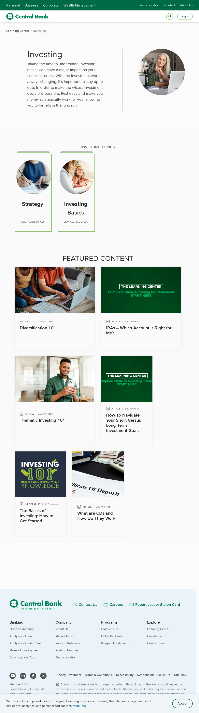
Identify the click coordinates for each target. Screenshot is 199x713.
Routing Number (66, 648)
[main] (98, 314)
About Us (186, 5)
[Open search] (169, 16)
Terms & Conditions (98, 673)
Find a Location (149, 5)
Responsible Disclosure (153, 673)
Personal (13, 5)
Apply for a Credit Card (25, 641)
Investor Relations (67, 641)
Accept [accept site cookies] (182, 703)
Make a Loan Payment (24, 648)
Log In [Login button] (185, 16)
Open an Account (21, 627)
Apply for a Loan (20, 634)
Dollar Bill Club (111, 634)
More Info (79, 706)
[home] (27, 16)
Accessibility (125, 673)
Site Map (180, 673)
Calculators (155, 634)
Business (31, 5)
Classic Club (109, 627)
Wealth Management (79, 5)
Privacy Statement (68, 673)
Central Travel (156, 641)
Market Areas (64, 634)
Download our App (22, 656)
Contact (169, 5)
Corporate (51, 5)
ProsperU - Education (115, 641)
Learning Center (158, 627)
